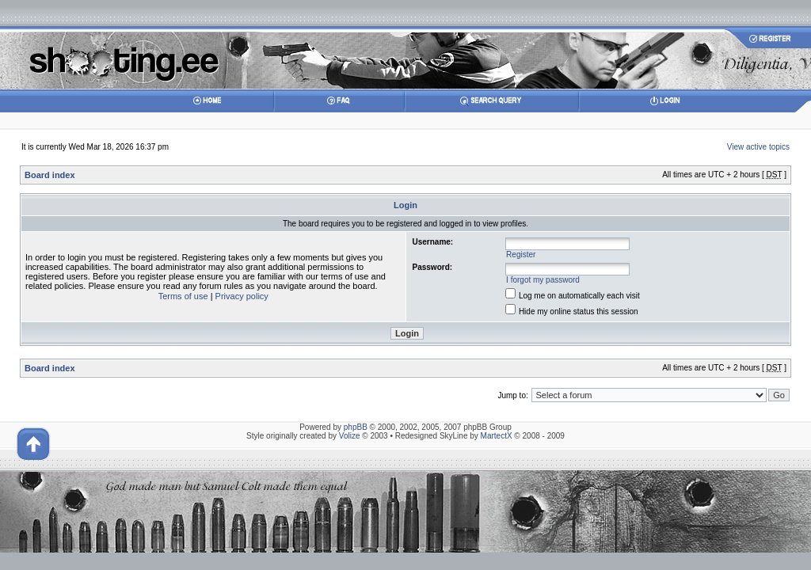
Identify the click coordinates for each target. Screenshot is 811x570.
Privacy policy (241, 296)
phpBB (355, 427)
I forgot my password (543, 280)
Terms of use (183, 296)
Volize (349, 435)
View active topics (758, 146)
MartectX (496, 435)
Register (520, 254)
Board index (50, 175)
